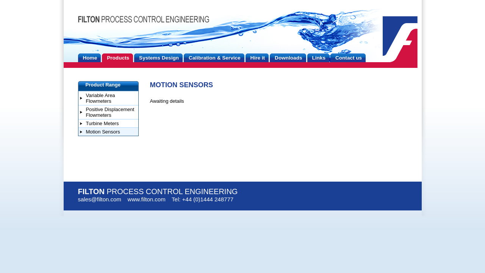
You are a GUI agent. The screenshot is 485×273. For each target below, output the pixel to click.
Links (318, 58)
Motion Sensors (103, 132)
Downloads (288, 58)
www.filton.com (147, 199)
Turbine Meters (102, 123)
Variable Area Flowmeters (100, 98)
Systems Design (159, 58)
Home (90, 58)
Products (118, 58)
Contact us (348, 58)
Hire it (257, 58)
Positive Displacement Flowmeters (110, 112)
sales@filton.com (99, 199)
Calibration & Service (215, 58)
